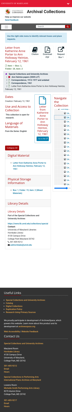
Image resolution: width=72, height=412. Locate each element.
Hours (6, 372)
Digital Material (18, 155)
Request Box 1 (61, 52)
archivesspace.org (26, 326)
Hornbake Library (12, 351)
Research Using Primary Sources (21, 312)
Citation (34, 51)
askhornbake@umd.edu (21, 245)
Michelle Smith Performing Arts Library (22, 388)
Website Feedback (30, 331)
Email (6, 369)
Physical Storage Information (19, 181)
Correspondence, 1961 (21, 83)
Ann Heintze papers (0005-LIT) (26, 77)
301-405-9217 (10, 400)
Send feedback (11, 20)
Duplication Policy (14, 309)
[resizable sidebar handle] (62, 188)
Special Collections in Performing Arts (21, 377)
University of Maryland (14, 3)
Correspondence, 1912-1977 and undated (30, 80)
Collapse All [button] (12, 148)
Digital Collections (14, 306)
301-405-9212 (10, 366)
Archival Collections (46, 11)
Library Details (18, 203)
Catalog (9, 303)
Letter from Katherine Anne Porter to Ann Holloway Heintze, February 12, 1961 (29, 166)
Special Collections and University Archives (28, 74)
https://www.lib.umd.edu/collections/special (28, 223)
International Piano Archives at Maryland (22, 380)
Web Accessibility (12, 331)
